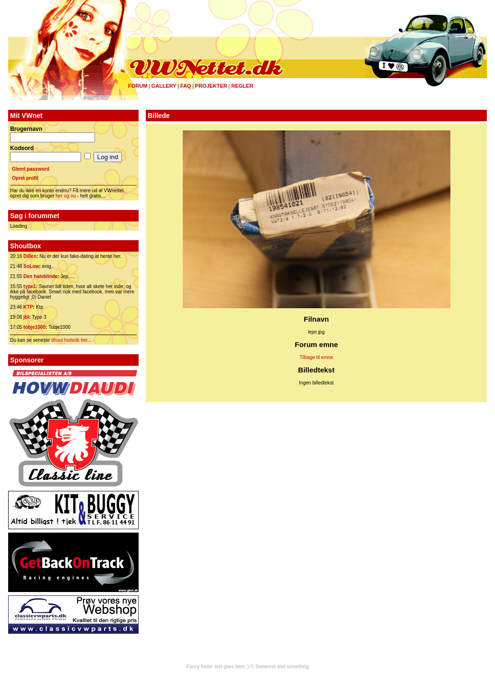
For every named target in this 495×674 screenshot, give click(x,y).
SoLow (31, 266)
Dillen (30, 256)
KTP (28, 307)
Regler (242, 86)
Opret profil (25, 178)
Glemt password (30, 169)
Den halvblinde (41, 276)
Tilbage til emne (316, 357)
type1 (30, 286)
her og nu (66, 195)
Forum (137, 86)
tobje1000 (35, 327)
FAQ (185, 86)
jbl (26, 317)
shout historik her (69, 340)
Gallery (163, 86)
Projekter (211, 86)
